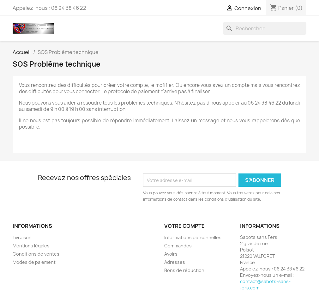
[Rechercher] (264, 28)
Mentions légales (31, 246)
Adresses (174, 262)
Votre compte (184, 225)
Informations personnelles (192, 237)
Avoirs (171, 254)
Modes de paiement (34, 262)
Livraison (22, 237)
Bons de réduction (184, 270)
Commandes (178, 246)
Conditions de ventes (36, 254)
